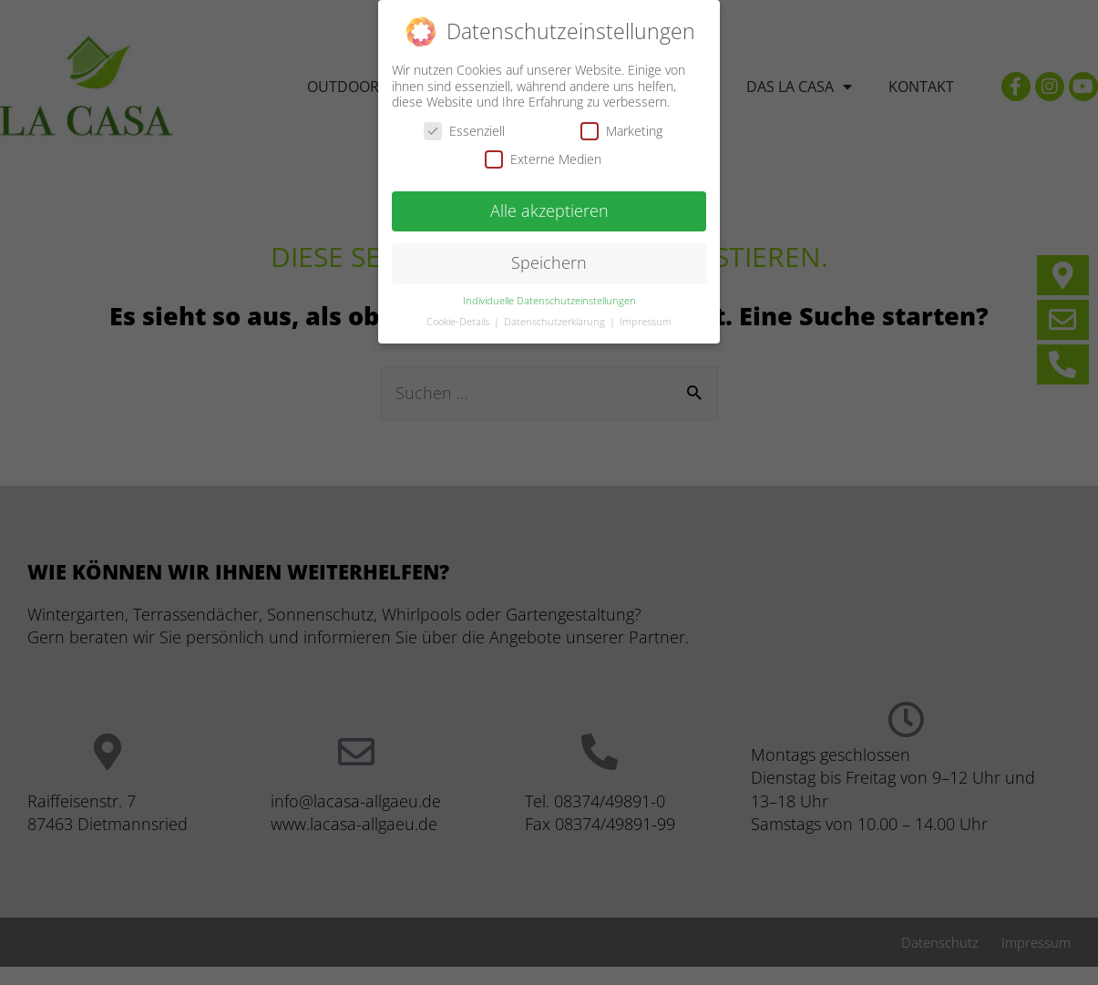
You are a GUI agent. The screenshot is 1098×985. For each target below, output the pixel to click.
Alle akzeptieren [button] (549, 208)
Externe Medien (543, 156)
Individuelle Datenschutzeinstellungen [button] (549, 298)
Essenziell (464, 128)
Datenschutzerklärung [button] (556, 319)
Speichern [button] (549, 260)
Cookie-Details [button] (459, 319)
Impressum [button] (646, 319)
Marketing (621, 128)
